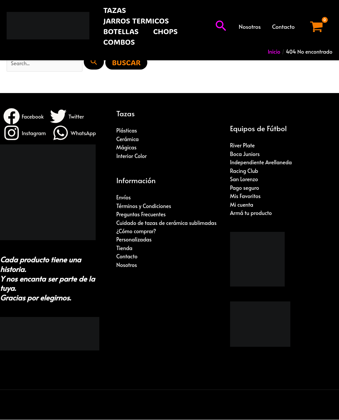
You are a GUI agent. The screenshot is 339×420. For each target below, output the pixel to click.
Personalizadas (134, 239)
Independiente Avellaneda (261, 162)
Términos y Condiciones (143, 206)
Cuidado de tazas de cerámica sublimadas (166, 223)
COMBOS (119, 42)
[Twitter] (67, 116)
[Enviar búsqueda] (95, 62)
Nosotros (250, 26)
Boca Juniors (245, 153)
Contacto (283, 26)
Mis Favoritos (245, 196)
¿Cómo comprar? (136, 231)
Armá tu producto (251, 213)
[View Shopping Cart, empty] (316, 26)
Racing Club (244, 171)
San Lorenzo (244, 179)
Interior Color (131, 156)
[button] (220, 26)
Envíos (123, 197)
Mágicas (126, 147)
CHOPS (165, 31)
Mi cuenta (242, 204)
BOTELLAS (121, 31)
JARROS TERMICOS (136, 21)
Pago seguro (245, 187)
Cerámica (127, 139)
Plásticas (126, 130)
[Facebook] (23, 116)
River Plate (242, 145)
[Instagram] (24, 133)
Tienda (124, 248)
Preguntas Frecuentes (141, 214)
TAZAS (114, 10)
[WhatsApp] (75, 133)
